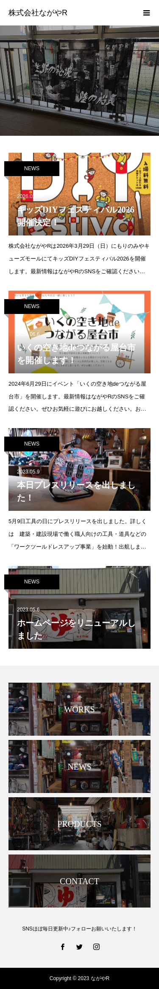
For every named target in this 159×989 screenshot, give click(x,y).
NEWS (31, 168)
